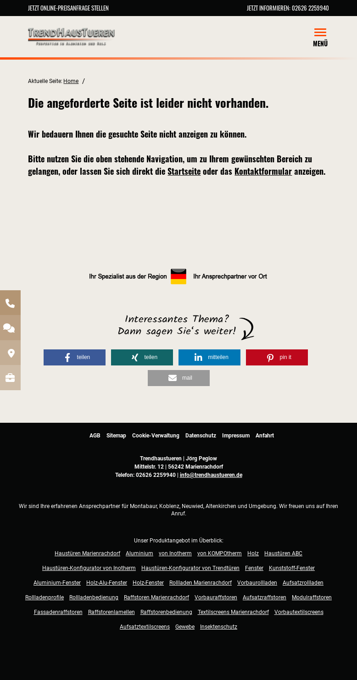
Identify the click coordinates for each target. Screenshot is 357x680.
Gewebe (185, 627)
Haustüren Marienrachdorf (87, 553)
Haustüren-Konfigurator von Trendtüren (190, 568)
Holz (253, 553)
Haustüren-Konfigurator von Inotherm (89, 568)
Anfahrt (265, 435)
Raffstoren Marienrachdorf (156, 597)
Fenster (254, 568)
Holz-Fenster (148, 583)
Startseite (184, 171)
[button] (75, 357)
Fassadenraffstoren (58, 612)
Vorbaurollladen (257, 583)
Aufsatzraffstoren (264, 597)
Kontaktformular (263, 171)
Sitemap (116, 435)
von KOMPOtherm (219, 553)
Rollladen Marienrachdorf (200, 583)
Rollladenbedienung (93, 597)
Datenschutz (200, 435)
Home (70, 81)
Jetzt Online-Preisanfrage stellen (68, 7)
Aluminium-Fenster (57, 583)
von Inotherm (175, 553)
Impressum (236, 435)
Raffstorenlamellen (111, 612)
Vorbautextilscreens (299, 612)
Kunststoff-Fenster (292, 568)
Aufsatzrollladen (303, 583)
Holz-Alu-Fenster (106, 583)
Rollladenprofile (44, 597)
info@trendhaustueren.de (211, 475)
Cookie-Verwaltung (155, 435)
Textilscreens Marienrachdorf (233, 612)
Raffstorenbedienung (166, 612)
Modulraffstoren (312, 597)
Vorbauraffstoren (216, 597)
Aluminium (139, 553)
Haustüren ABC (283, 553)
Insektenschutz (218, 627)
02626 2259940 (310, 7)
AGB (94, 435)
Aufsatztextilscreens (145, 627)
